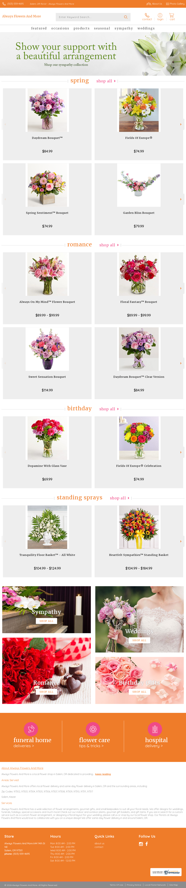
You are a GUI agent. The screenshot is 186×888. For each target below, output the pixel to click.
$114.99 (47, 390)
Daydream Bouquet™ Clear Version (138, 377)
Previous (4, 124)
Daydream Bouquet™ (47, 138)
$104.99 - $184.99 (138, 568)
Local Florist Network (155, 885)
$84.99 (47, 151)
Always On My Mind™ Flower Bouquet (47, 302)
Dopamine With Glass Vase (47, 466)
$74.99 (139, 151)
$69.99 (47, 479)
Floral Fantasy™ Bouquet (138, 302)
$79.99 (139, 226)
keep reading (103, 774)
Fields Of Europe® (139, 138)
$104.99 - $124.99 (47, 568)
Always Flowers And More (21, 16)
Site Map (173, 885)
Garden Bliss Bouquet (139, 213)
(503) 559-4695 (15, 3)
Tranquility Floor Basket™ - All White (47, 555)
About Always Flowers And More (22, 768)
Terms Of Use (116, 885)
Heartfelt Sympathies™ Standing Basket (139, 555)
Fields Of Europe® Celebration (138, 466)
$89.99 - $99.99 (47, 315)
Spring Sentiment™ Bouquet (47, 213)
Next (181, 124)
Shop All (104, 81)
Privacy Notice (134, 885)
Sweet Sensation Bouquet (47, 377)
